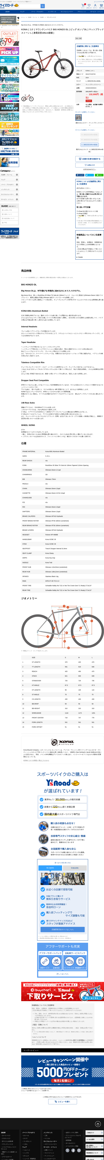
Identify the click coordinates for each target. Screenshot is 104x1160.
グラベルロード (7, 1157)
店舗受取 (50, 868)
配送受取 (75, 868)
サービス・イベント (96, 11)
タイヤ (25, 1138)
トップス (26, 1153)
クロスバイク (6, 1138)
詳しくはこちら (63, 974)
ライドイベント (49, 1153)
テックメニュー (49, 1156)
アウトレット (82, 11)
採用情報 (68, 1140)
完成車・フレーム (6, 175)
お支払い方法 (8, 210)
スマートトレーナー (51, 1144)
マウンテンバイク (7, 1144)
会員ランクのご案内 (72, 1132)
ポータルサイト (70, 1143)
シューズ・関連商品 (29, 1158)
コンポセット (27, 1141)
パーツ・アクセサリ (37, 11)
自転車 (7, 11)
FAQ (5, 222)
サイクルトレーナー (67, 11)
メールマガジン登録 (72, 1146)
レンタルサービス (50, 1158)
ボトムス (26, 1156)
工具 (46, 1135)
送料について (8, 214)
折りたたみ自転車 (7, 1141)
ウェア (22, 11)
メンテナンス (52, 11)
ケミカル (47, 1138)
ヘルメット (26, 1150)
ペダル (25, 1144)
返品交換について (9, 218)
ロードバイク (6, 1135)
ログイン (39, 1090)
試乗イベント (49, 1150)
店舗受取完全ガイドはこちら (63, 929)
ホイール (26, 1135)
